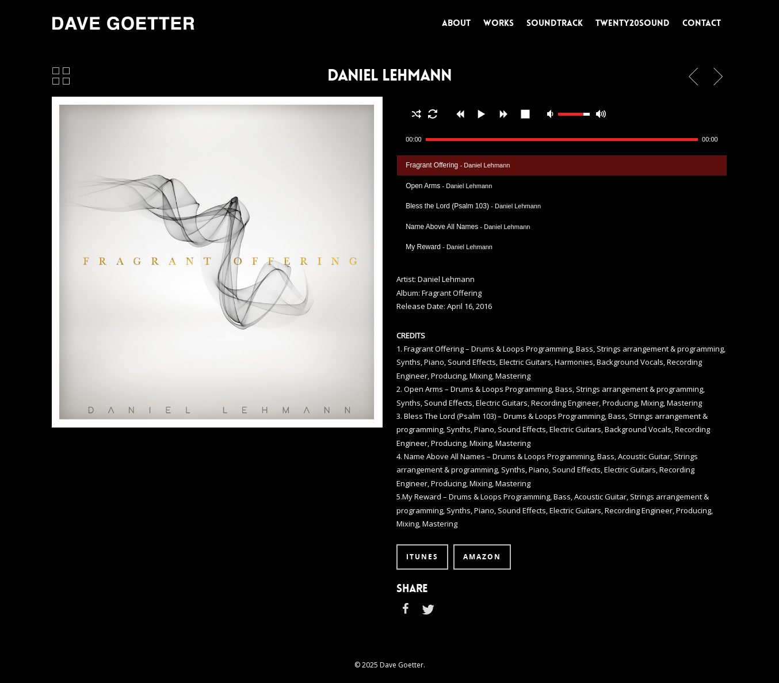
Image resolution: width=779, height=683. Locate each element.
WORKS (498, 23)
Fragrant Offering (458, 165)
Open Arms (449, 186)
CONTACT (701, 23)
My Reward (449, 247)
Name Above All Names (468, 227)
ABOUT (456, 23)
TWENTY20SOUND (632, 23)
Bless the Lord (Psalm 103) (473, 206)
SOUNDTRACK (554, 23)
